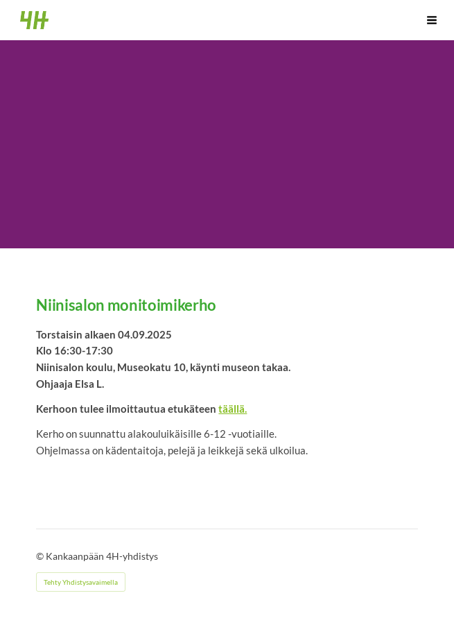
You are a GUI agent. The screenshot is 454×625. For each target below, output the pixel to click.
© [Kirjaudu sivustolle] (41, 556)
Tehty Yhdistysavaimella (81, 582)
